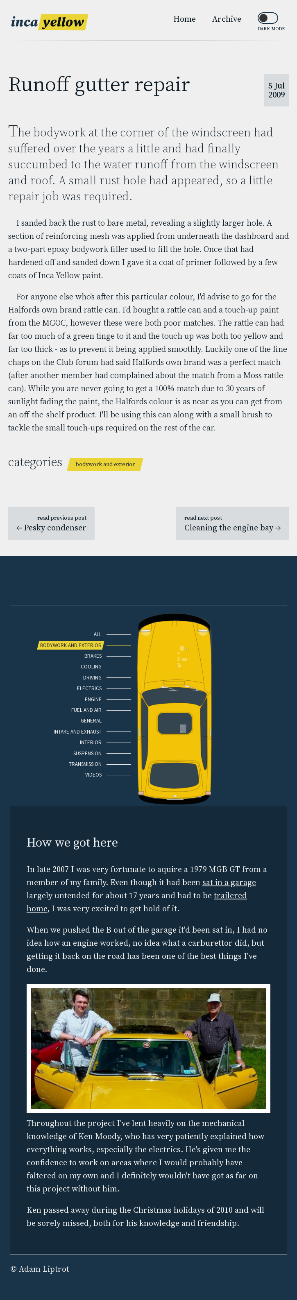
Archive (226, 19)
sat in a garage (229, 882)
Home (184, 19)
